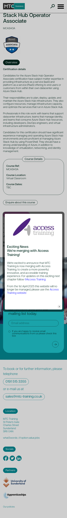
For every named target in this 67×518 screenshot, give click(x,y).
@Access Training (35, 279)
